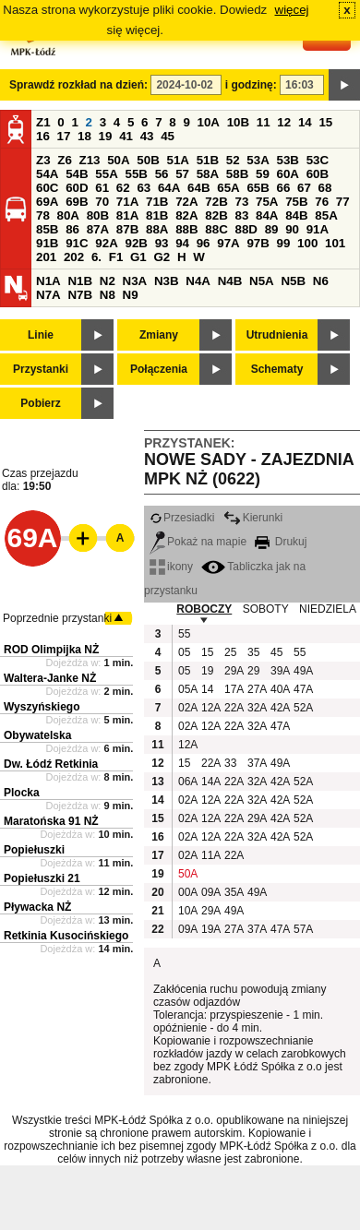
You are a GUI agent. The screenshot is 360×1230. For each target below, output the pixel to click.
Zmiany (158, 334)
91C (77, 243)
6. (96, 257)
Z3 (43, 160)
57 (182, 174)
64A (169, 188)
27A (256, 689)
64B (198, 188)
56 (162, 174)
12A (210, 707)
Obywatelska (37, 735)
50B (148, 160)
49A (303, 670)
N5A (261, 281)
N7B (79, 295)
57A (303, 929)
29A (233, 670)
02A (187, 707)
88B (186, 229)
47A (303, 689)
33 (230, 763)
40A (279, 689)
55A (106, 174)
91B (47, 243)
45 (167, 136)
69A (47, 202)
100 (307, 243)
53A (257, 160)
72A (186, 202)
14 (305, 122)
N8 (107, 295)
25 (230, 652)
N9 (130, 295)
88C (216, 229)
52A (303, 707)
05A (187, 689)
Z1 (43, 122)
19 (106, 136)
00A (187, 892)
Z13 (90, 160)
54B (77, 174)
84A (267, 215)
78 (43, 215)
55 (184, 633)
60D (77, 188)
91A (317, 229)
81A (127, 215)
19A (210, 929)
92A (106, 243)
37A (256, 763)
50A (118, 160)
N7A (48, 295)
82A (186, 215)
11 (263, 122)
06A (187, 781)
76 (322, 202)
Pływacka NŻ (37, 907)
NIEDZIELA (327, 609)
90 (292, 229)
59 (263, 174)
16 (43, 136)
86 (72, 229)
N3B (166, 281)
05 (184, 652)
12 (284, 122)
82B (216, 215)
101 (335, 243)
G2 (161, 257)
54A (47, 174)
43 (147, 136)
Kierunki (252, 517)
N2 (107, 281)
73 (241, 202)
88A (157, 229)
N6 (321, 281)
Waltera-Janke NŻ (50, 678)
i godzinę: (251, 84)
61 (102, 188)
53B (288, 160)
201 (46, 257)
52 (233, 160)
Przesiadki (182, 517)
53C (317, 160)
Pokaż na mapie (198, 541)
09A (210, 892)
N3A (135, 281)
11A (210, 855)
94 (182, 243)
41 (126, 136)
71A (127, 202)
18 (84, 136)
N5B (293, 281)
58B (237, 174)
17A (233, 689)
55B (136, 174)
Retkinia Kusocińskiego (66, 935)
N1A (48, 281)
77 (343, 202)
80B (98, 215)
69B (77, 202)
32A (256, 707)
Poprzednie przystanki (57, 618)
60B (317, 174)
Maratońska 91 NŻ (51, 821)
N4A (198, 281)
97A (228, 243)
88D (245, 229)
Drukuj (280, 541)
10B (238, 122)
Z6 (64, 160)
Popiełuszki (34, 849)
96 (203, 243)
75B (296, 202)
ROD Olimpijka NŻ (51, 649)
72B (216, 202)
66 (284, 188)
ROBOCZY (204, 609)
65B (257, 188)
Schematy (277, 369)
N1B (79, 281)
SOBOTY (266, 609)
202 (74, 257)
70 (102, 202)
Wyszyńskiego (41, 706)
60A (288, 174)
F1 (116, 257)
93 (162, 243)
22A (233, 707)
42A (279, 707)
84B (296, 215)
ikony (171, 566)
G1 (138, 257)
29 (253, 670)
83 (241, 215)
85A (326, 215)
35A (233, 892)
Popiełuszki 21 (42, 878)
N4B (230, 281)
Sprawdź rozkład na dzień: (78, 84)
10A (209, 122)
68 (325, 188)
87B (127, 229)
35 (253, 652)
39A (279, 670)
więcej (292, 10)
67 (304, 188)
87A (98, 229)
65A (228, 188)
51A (178, 160)
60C (47, 188)
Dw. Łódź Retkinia (51, 764)
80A (68, 215)
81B (157, 215)
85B (47, 229)
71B (157, 202)
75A (267, 202)
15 (325, 122)
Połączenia (158, 369)
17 (64, 136)
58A (208, 174)
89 (272, 229)
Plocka (22, 792)
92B (136, 243)
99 (284, 243)
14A (210, 781)
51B (208, 160)
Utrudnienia (277, 334)
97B (257, 243)
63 (143, 188)
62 (123, 188)
